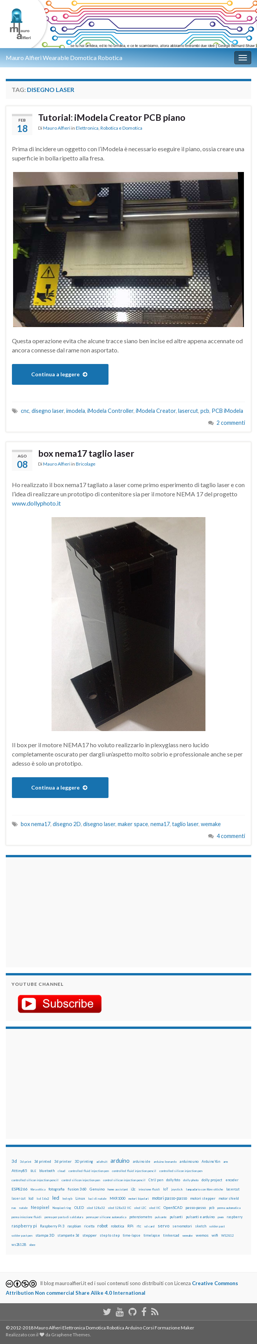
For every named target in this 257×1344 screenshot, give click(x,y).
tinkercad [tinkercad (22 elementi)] (171, 1235)
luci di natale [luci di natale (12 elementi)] (97, 1198)
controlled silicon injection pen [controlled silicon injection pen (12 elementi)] (180, 1171)
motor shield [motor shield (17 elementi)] (229, 1198)
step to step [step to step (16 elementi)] (110, 1235)
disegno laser (48, 410)
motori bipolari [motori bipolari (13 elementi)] (138, 1198)
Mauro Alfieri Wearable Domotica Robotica (64, 57)
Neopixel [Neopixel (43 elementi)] (40, 1207)
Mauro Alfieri (56, 128)
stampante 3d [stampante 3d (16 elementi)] (68, 1235)
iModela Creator (156, 410)
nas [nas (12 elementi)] (14, 1208)
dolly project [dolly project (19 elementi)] (212, 1180)
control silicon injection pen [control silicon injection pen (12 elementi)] (81, 1180)
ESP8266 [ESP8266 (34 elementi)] (19, 1189)
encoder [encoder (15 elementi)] (232, 1180)
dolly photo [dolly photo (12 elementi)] (191, 1180)
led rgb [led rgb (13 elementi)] (67, 1198)
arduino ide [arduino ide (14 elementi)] (141, 1162)
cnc (25, 410)
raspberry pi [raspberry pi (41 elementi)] (24, 1225)
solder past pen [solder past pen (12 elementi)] (22, 1235)
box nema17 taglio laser (86, 453)
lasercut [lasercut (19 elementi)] (233, 1189)
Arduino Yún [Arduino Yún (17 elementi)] (211, 1161)
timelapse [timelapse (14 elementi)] (152, 1235)
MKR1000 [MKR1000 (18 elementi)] (117, 1198)
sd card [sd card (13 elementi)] (149, 1226)
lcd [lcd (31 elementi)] (30, 1198)
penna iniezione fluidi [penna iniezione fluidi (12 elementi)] (27, 1217)
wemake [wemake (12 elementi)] (187, 1235)
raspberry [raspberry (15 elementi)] (234, 1217)
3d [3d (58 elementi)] (14, 1161)
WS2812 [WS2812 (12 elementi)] (227, 1235)
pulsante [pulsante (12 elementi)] (161, 1217)
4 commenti (231, 836)
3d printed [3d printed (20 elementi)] (42, 1161)
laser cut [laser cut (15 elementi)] (18, 1198)
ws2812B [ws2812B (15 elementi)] (19, 1244)
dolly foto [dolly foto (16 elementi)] (173, 1180)
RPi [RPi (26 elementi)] (130, 1226)
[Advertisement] (60, 911)
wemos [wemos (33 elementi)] (202, 1235)
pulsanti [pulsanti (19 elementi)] (176, 1217)
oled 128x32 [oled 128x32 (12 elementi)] (96, 1208)
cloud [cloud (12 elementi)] (61, 1171)
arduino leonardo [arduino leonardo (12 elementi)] (165, 1162)
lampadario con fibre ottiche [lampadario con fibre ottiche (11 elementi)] (204, 1189)
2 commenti (231, 422)
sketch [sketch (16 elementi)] (200, 1226)
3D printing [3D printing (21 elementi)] (84, 1161)
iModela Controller (110, 410)
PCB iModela (227, 410)
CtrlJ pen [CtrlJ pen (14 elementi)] (156, 1180)
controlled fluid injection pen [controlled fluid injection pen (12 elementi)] (88, 1171)
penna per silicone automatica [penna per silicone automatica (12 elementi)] (106, 1217)
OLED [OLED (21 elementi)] (79, 1207)
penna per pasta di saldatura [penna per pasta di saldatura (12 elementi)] (64, 1217)
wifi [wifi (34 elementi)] (215, 1235)
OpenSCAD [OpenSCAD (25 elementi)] (173, 1207)
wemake (211, 824)
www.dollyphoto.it (36, 503)
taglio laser (185, 824)
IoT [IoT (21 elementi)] (165, 1189)
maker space (133, 824)
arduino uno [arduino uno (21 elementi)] (189, 1161)
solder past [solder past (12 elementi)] (217, 1226)
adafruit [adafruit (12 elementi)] (101, 1162)
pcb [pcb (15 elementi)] (211, 1207)
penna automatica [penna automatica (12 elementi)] (228, 1208)
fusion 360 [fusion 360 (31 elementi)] (77, 1189)
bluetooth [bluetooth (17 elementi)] (47, 1171)
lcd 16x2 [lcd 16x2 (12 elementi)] (43, 1198)
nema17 (160, 824)
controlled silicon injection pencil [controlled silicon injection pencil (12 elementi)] (35, 1180)
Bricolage (85, 464)
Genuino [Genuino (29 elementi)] (97, 1189)
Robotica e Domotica (121, 128)
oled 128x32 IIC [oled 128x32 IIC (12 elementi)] (119, 1208)
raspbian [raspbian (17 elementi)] (74, 1226)
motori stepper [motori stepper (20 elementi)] (202, 1198)
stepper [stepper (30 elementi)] (89, 1235)
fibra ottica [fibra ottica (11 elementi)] (37, 1189)
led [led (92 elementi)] (55, 1198)
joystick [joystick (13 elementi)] (177, 1189)
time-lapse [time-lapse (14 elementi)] (131, 1235)
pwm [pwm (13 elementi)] (221, 1217)
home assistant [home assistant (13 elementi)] (118, 1189)
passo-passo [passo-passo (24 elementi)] (195, 1207)
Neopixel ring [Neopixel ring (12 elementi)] (61, 1208)
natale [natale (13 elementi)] (23, 1208)
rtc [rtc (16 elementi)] (139, 1226)
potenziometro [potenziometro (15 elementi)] (140, 1217)
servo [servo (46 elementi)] (163, 1225)
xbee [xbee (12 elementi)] (32, 1245)
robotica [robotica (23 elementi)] (117, 1226)
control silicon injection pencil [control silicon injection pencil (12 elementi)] (124, 1180)
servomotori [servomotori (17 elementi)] (182, 1226)
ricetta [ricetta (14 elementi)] (89, 1226)
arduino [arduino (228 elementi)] (120, 1160)
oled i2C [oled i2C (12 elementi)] (140, 1208)
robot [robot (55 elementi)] (102, 1225)
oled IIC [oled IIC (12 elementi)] (154, 1208)
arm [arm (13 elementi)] (225, 1162)
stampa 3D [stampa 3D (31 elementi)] (44, 1235)
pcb (204, 410)
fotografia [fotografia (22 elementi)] (56, 1189)
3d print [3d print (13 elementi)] (25, 1162)
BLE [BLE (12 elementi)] (33, 1171)
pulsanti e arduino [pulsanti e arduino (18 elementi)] (200, 1217)
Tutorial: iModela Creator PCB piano (111, 117)
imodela (75, 410)
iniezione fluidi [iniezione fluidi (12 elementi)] (149, 1189)
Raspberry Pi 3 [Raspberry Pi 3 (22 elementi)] (52, 1226)
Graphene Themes (70, 1334)
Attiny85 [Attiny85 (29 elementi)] (19, 1170)
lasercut (188, 410)
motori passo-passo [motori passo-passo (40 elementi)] (169, 1197)
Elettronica (87, 128)
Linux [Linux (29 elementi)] (80, 1198)
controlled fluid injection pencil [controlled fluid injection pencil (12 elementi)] (134, 1171)
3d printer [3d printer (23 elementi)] (63, 1161)
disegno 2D (67, 824)
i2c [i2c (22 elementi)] (133, 1189)
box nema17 (35, 824)
